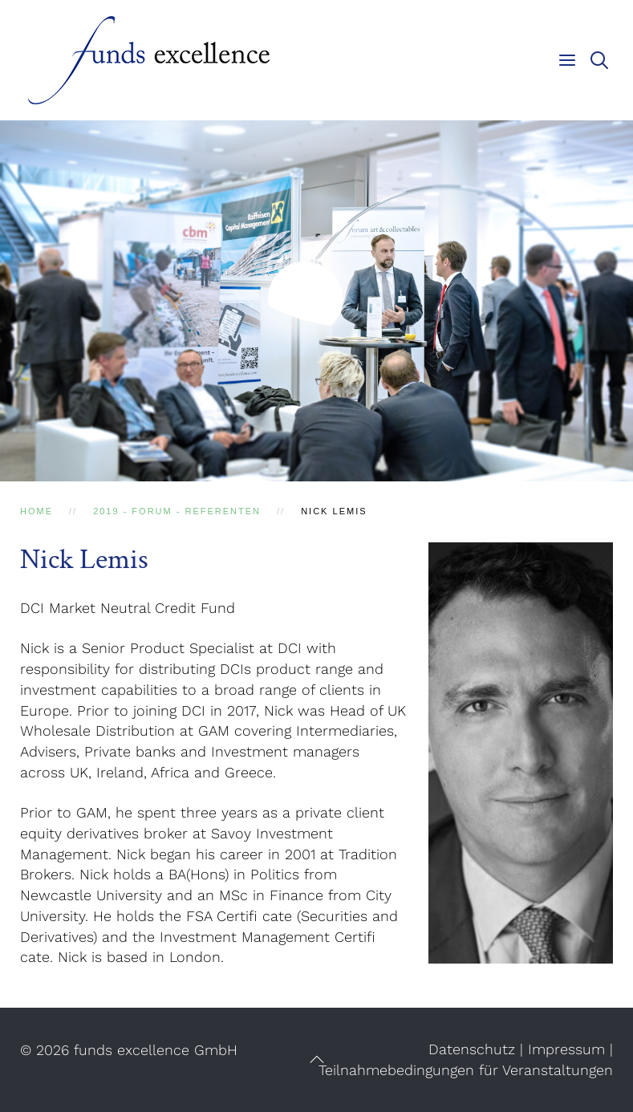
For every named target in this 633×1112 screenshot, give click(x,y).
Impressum (566, 1049)
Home (36, 511)
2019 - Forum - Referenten (177, 511)
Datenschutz (471, 1049)
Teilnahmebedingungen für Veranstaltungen (466, 1069)
